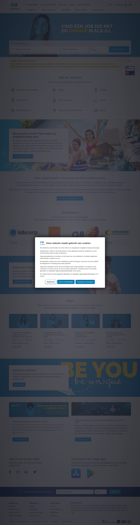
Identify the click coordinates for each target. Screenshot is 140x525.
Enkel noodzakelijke (66, 282)
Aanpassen (51, 282)
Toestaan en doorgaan (85, 282)
